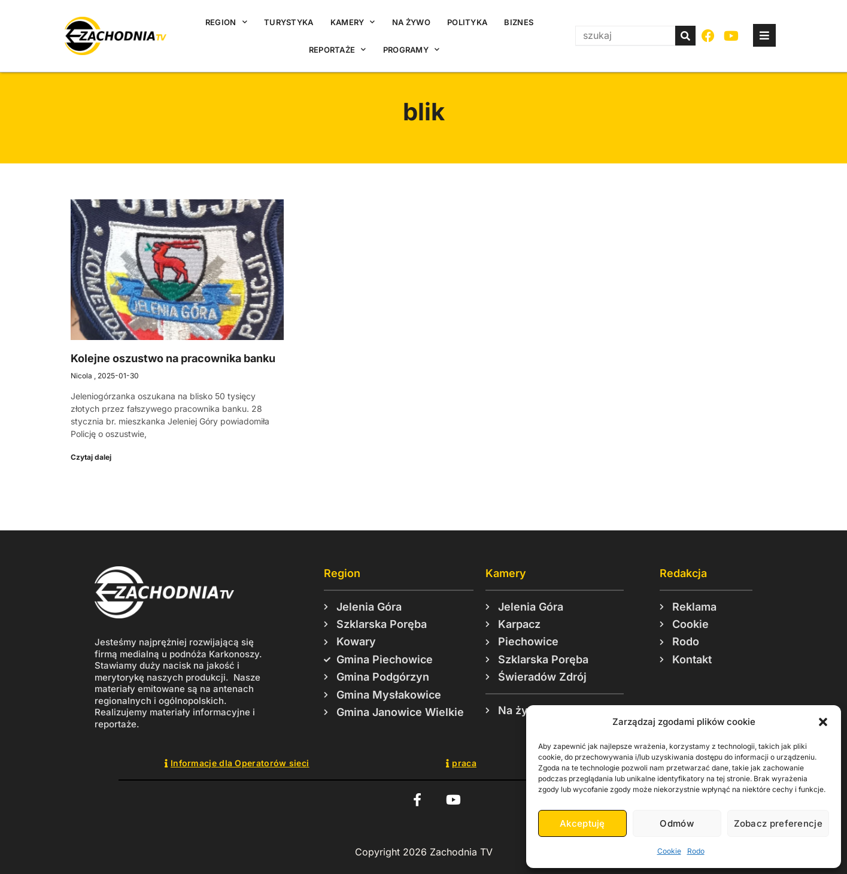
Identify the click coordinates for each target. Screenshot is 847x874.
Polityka (467, 22)
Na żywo (411, 22)
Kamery (352, 22)
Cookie (669, 850)
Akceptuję (582, 823)
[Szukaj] (685, 35)
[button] (823, 722)
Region (226, 22)
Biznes (518, 22)
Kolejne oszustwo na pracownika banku (173, 358)
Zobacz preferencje (778, 823)
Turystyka (289, 22)
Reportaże (337, 49)
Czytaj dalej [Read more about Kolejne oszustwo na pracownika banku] (91, 457)
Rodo (696, 850)
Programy (411, 49)
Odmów (677, 823)
